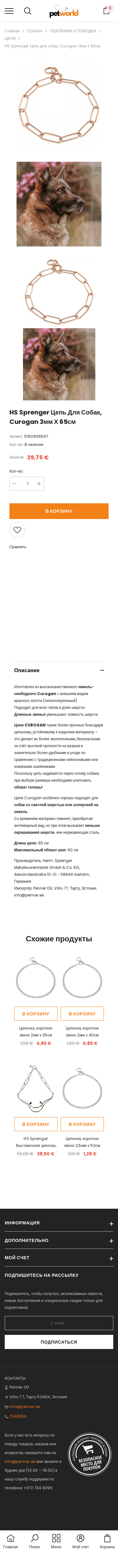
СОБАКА (34, 31)
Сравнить (17, 546)
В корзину (59, 511)
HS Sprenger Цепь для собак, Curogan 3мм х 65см (52, 46)
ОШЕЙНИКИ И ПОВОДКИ (73, 31)
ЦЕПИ (10, 38)
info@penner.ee (29, 895)
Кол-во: (16, 471)
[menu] (9, 10)
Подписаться (59, 1342)
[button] (34, 1541)
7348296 (18, 1416)
